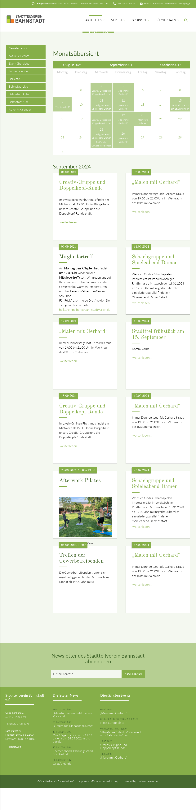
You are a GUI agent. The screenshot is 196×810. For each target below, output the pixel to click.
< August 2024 (71, 87)
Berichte (14, 101)
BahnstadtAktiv (19, 116)
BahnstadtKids (19, 124)
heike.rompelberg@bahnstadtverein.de (84, 331)
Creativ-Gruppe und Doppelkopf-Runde (113, 768)
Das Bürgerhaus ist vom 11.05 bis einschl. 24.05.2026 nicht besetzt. (72, 760)
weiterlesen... (69, 244)
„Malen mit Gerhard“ (156, 204)
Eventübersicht (19, 85)
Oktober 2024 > (170, 87)
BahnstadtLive (18, 108)
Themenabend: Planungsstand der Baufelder (73, 774)
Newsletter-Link (19, 70)
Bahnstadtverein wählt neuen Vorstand (72, 737)
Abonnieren (133, 695)
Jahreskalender (19, 93)
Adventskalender (20, 131)
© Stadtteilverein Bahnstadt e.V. (56, 803)
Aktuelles (95, 20)
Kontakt (147, 3)
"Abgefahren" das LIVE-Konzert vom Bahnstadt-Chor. (120, 756)
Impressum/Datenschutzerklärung (168, 3)
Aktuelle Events (19, 78)
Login (187, 3)
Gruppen (140, 20)
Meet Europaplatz (112, 744)
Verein (118, 20)
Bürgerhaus (168, 20)
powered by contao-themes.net (140, 803)
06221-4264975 (126, 3)
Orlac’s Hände (62, 785)
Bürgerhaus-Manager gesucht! (73, 747)
